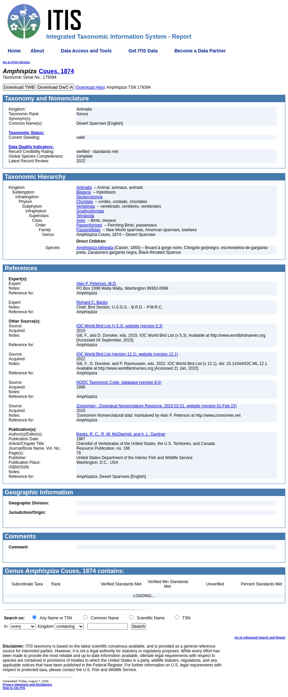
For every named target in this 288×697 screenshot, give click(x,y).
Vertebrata (85, 206)
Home (14, 50)
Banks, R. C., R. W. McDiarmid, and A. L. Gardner (120, 434)
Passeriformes (89, 225)
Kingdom (45, 626)
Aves (80, 220)
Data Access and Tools (86, 50)
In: (6, 626)
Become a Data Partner (200, 50)
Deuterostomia (89, 197)
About (37, 50)
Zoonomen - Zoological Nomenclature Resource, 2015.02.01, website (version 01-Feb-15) (156, 406)
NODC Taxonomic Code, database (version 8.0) (119, 382)
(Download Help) (90, 87)
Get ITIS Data (143, 50)
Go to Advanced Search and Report (260, 637)
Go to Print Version (16, 62)
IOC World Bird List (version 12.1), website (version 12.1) (127, 354)
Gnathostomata (90, 211)
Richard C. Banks (92, 302)
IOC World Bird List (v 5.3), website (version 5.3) (119, 326)
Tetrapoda (85, 215)
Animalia (84, 187)
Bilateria (83, 192)
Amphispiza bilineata (94, 247)
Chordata (84, 201)
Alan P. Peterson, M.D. (96, 283)
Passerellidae (88, 230)
